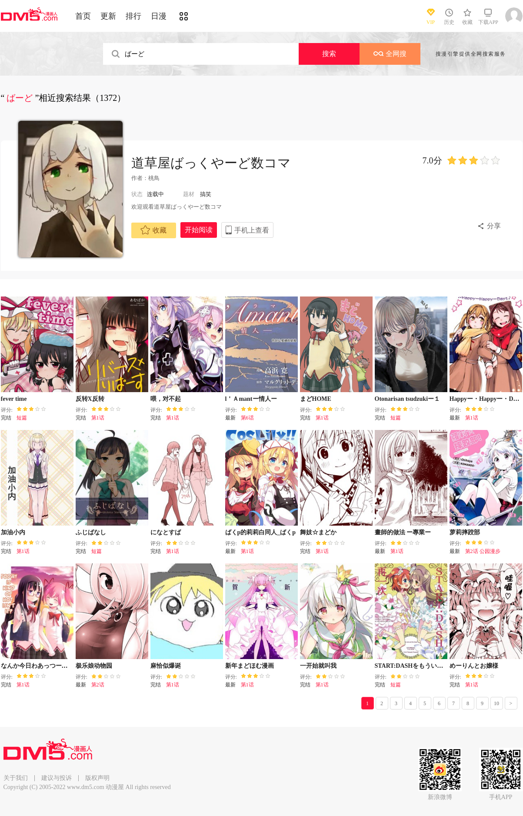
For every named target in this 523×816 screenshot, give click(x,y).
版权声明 (97, 778)
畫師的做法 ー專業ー (403, 532)
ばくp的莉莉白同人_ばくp (260, 532)
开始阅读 (199, 229)
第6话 (247, 418)
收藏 (153, 230)
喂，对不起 (165, 399)
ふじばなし (91, 532)
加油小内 (13, 532)
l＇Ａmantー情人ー (251, 399)
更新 (108, 16)
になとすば (165, 532)
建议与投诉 (56, 778)
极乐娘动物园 (94, 666)
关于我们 (15, 778)
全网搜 (389, 53)
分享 (494, 226)
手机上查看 (251, 230)
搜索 (329, 53)
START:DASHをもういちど (412, 666)
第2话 (97, 685)
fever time (14, 399)
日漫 (159, 16)
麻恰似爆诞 (165, 666)
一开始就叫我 (318, 666)
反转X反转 (90, 399)
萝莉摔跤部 (465, 532)
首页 (83, 16)
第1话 (97, 418)
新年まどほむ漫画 (249, 666)
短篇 (22, 418)
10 (496, 703)
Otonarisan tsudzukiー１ (407, 399)
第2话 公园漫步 (482, 551)
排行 (133, 16)
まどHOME (315, 399)
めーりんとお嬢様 (474, 666)
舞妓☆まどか (318, 532)
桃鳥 (154, 178)
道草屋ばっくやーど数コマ (211, 163)
